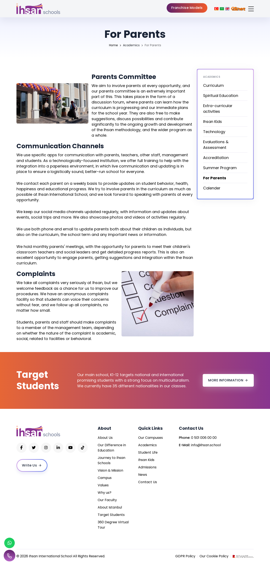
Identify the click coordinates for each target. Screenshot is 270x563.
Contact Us (147, 482)
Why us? (104, 492)
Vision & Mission (110, 470)
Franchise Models (187, 7)
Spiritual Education (220, 95)
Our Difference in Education (112, 448)
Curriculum (213, 85)
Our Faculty (107, 500)
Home (113, 45)
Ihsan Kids (212, 121)
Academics (131, 45)
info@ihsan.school (206, 445)
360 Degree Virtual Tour (113, 525)
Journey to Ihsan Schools (111, 460)
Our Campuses (150, 437)
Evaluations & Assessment (215, 144)
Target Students (111, 514)
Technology (214, 131)
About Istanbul (110, 507)
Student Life (148, 452)
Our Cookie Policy (214, 556)
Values (103, 485)
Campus (105, 477)
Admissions (147, 467)
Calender (211, 188)
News (142, 474)
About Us (105, 437)
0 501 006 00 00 (204, 437)
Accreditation (216, 157)
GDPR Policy (185, 556)
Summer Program (220, 167)
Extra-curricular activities (217, 108)
